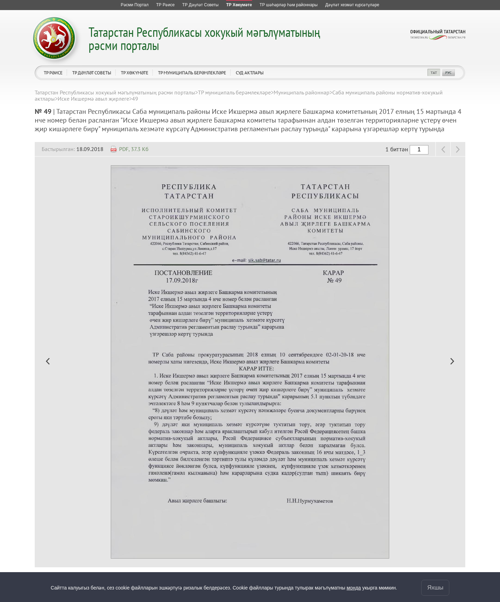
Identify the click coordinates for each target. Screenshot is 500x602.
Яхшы (435, 587)
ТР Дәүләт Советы (91, 73)
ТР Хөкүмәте (134, 73)
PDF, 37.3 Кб (134, 148)
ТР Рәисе (53, 73)
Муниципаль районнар (302, 92)
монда (354, 588)
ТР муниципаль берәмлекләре (192, 73)
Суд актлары (250, 73)
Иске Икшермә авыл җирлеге (93, 98)
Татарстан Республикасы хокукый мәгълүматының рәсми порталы (204, 38)
